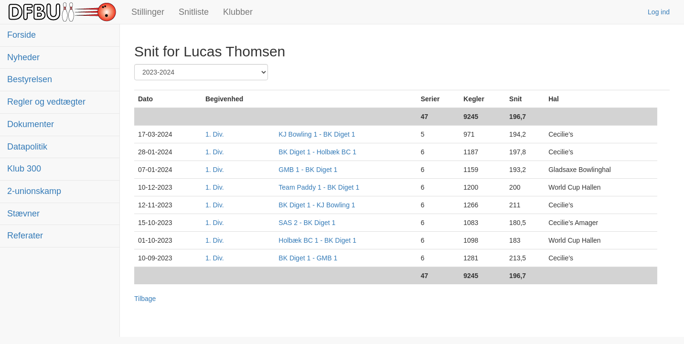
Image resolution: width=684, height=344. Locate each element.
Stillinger (147, 12)
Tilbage (145, 298)
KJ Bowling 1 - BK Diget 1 (316, 134)
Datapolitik (27, 146)
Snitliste (194, 12)
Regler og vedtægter (46, 102)
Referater (25, 235)
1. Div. (214, 134)
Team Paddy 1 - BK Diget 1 (318, 187)
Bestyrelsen (29, 79)
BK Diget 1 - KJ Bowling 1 (316, 205)
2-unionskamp (34, 191)
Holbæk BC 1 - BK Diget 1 (317, 240)
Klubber (238, 12)
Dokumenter (30, 124)
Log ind (659, 12)
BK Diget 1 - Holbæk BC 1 (317, 152)
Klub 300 (24, 168)
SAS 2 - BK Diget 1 (306, 222)
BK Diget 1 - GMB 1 (307, 258)
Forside (21, 35)
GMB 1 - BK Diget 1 (307, 169)
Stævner (23, 213)
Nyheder (23, 57)
